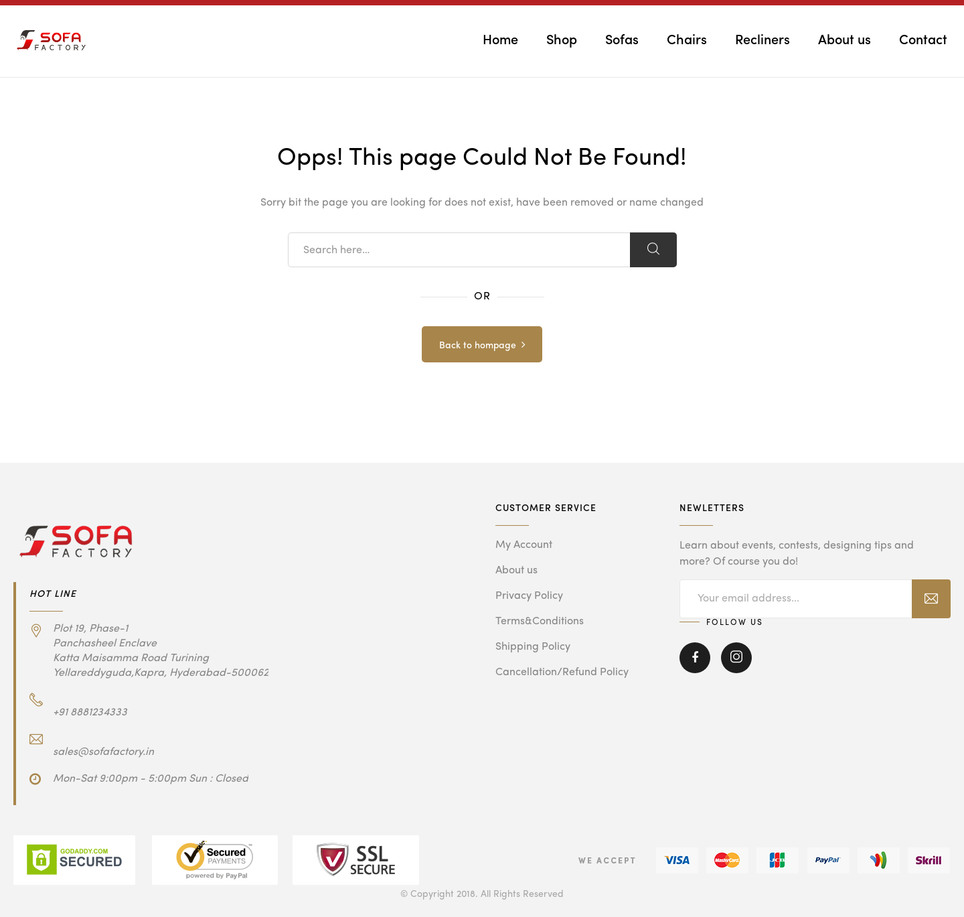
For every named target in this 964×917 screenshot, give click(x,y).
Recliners (762, 41)
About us (844, 41)
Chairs (687, 41)
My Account (523, 545)
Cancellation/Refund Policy (562, 672)
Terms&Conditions (539, 621)
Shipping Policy (532, 647)
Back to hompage (477, 345)
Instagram (736, 657)
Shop (561, 41)
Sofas (622, 41)
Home (500, 41)
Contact (923, 41)
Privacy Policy (529, 596)
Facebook (694, 657)
